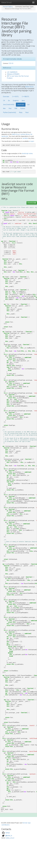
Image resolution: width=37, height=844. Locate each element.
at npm (31, 141)
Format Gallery (8, 7)
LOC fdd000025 (12, 72)
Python (22, 108)
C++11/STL (15, 97)
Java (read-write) (8, 105)
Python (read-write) (9, 112)
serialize (25, 138)
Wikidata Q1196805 (13, 74)
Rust (27, 112)
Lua (28, 105)
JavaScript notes (27, 153)
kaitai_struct (10, 838)
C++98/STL (25, 97)
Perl (10, 108)
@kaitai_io (8, 836)
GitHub (7, 833)
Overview (6, 97)
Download (32, 203)
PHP (16, 108)
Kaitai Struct (29, 87)
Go (9, 101)
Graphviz (16, 101)
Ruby (20, 112)
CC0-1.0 (11, 63)
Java (23, 101)
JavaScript (20, 105)
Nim (4, 108)
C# (4, 101)
